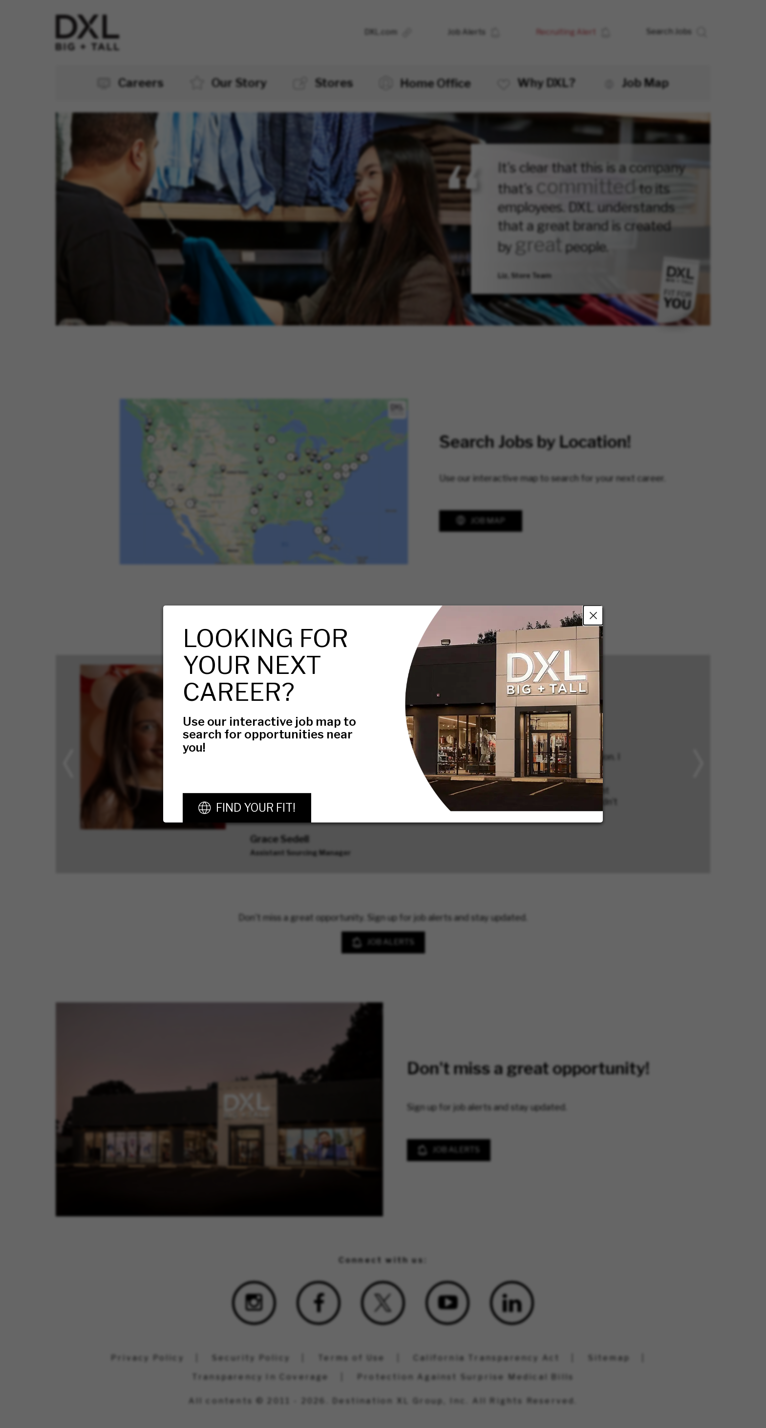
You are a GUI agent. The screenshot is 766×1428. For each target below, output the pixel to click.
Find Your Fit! (256, 808)
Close (593, 615)
